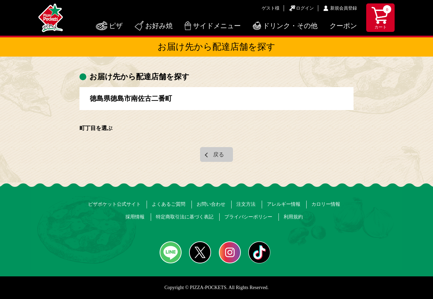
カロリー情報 (325, 204)
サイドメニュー (217, 25)
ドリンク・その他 (290, 25)
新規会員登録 (343, 8)
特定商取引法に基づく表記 (184, 216)
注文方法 (246, 204)
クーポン (343, 25)
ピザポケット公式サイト (114, 204)
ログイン (305, 8)
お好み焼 (159, 25)
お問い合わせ (211, 204)
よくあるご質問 (168, 204)
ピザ (116, 25)
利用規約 (293, 216)
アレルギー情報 (283, 204)
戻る (218, 154)
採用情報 (135, 216)
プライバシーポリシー (248, 216)
